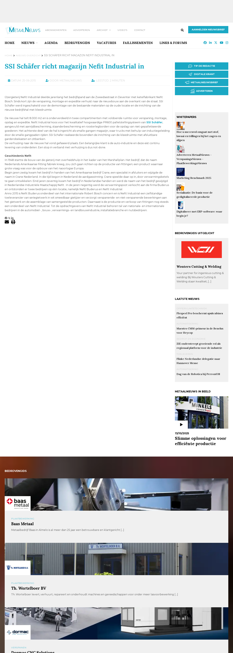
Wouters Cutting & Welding (199, 266)
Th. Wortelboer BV (28, 588)
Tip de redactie (201, 66)
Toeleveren (185, 354)
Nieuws (27, 43)
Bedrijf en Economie (191, 338)
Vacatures (106, 43)
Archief (102, 30)
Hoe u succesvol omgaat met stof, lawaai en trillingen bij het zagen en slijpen (199, 136)
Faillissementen (138, 43)
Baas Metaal (22, 523)
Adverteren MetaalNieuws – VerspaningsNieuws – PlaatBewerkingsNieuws (194, 159)
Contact (139, 30)
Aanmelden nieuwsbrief (208, 29)
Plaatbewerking (22, 518)
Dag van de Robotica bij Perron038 (198, 374)
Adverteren (81, 30)
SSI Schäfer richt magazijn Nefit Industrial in (74, 66)
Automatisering (187, 323)
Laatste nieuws (187, 298)
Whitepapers (186, 117)
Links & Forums (173, 43)
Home (10, 43)
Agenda (51, 43)
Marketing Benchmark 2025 (194, 177)
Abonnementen (56, 30)
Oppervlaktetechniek (192, 308)
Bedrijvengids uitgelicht (194, 233)
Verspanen (18, 647)
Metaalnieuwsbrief (201, 82)
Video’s (122, 30)
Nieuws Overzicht (28, 55)
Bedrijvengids (77, 43)
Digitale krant (201, 74)
